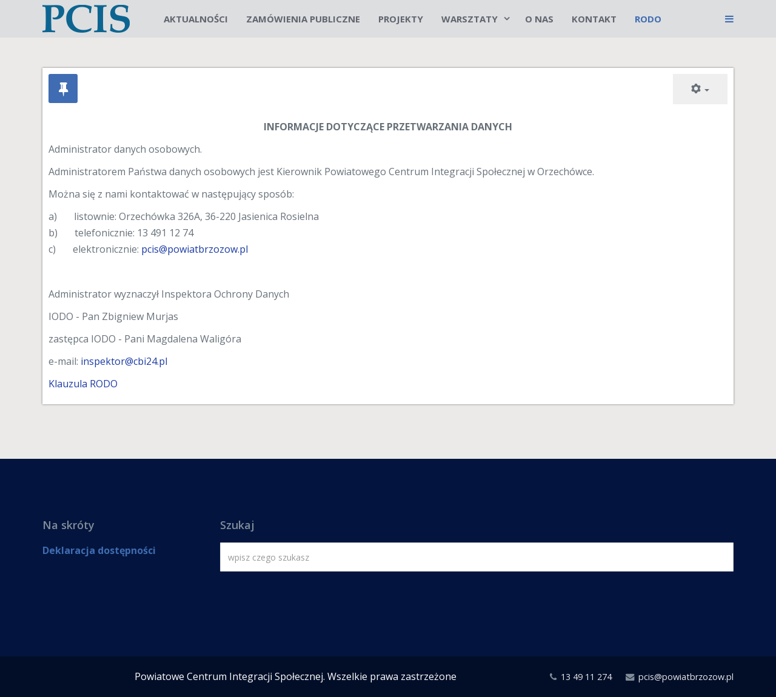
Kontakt (594, 19)
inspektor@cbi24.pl (124, 361)
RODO (648, 19)
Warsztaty (469, 19)
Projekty (400, 19)
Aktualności (196, 19)
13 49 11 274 (586, 676)
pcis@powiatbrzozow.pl (194, 249)
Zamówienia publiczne (303, 19)
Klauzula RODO (83, 383)
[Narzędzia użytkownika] (700, 89)
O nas (539, 19)
